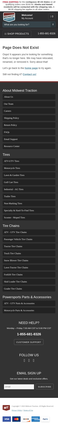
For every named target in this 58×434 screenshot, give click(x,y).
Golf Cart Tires (12, 182)
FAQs (7, 132)
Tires (6, 155)
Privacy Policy (18, 412)
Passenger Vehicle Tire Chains (22, 239)
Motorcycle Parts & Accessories (22, 310)
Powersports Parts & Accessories (25, 297)
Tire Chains (10, 226)
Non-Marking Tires (15, 203)
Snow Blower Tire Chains (18, 260)
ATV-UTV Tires (13, 161)
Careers (8, 111)
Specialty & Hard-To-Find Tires (22, 210)
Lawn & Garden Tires (16, 175)
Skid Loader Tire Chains (18, 281)
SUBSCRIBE (44, 386)
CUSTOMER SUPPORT (28, 342)
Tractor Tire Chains (15, 246)
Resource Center (13, 146)
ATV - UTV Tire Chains (17, 232)
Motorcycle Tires (14, 168)
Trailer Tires (11, 196)
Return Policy (12, 125)
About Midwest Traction (19, 90)
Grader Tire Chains (15, 288)
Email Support (12, 139)
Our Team (9, 104)
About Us (9, 97)
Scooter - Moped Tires (16, 217)
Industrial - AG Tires (15, 189)
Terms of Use (31, 412)
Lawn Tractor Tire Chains (19, 267)
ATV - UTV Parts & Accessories (22, 303)
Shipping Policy (13, 118)
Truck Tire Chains (14, 253)
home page (30, 68)
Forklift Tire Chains (15, 274)
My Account (27, 18)
